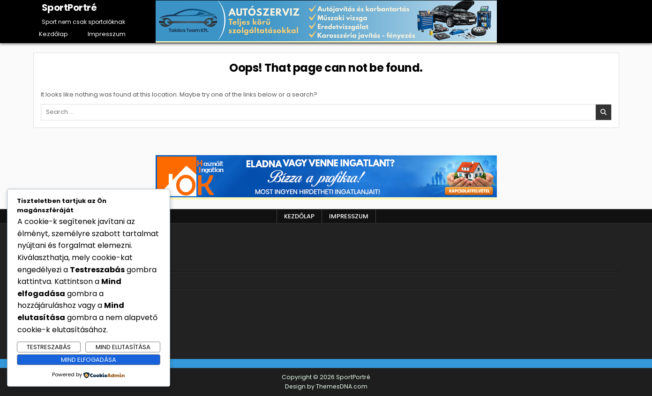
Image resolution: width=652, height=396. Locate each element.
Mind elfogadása (88, 359)
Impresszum (107, 34)
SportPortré (69, 7)
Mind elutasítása (123, 347)
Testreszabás (49, 347)
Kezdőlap (53, 34)
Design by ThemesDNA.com (326, 386)
